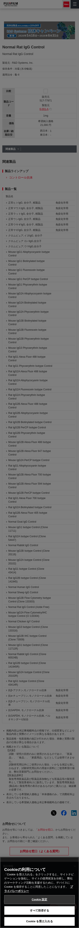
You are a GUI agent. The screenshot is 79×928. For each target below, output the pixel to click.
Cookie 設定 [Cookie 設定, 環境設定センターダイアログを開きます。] (39, 899)
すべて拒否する (39, 910)
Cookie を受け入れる (39, 921)
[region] (39, 892)
